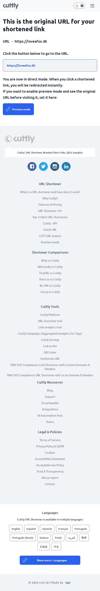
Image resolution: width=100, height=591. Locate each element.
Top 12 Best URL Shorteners (50, 217)
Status (50, 421)
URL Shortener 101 (50, 210)
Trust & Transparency (50, 471)
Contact (50, 484)
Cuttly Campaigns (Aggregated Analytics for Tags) (50, 333)
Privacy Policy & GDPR (50, 446)
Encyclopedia (50, 403)
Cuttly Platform (50, 314)
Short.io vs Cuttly (50, 279)
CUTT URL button (50, 236)
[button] (91, 5)
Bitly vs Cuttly (50, 260)
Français (63, 529)
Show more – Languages (52, 560)
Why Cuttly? (50, 198)
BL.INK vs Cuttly (50, 285)
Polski (58, 537)
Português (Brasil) (22, 537)
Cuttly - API (50, 223)
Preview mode (21, 109)
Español (31, 529)
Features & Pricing (50, 204)
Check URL (50, 229)
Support (50, 396)
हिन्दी (84, 537)
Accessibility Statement (50, 459)
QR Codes (50, 352)
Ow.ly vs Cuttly (50, 292)
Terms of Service (50, 440)
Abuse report (50, 477)
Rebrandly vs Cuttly (50, 266)
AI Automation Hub (50, 415)
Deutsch (47, 529)
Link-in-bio (50, 346)
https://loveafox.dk (21, 65)
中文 (56, 546)
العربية (71, 537)
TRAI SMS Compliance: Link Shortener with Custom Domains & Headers (50, 367)
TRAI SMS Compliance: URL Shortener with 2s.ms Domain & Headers (50, 375)
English (16, 529)
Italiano (44, 537)
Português (81, 529)
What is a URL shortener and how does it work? (50, 192)
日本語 (43, 546)
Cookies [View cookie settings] (50, 452)
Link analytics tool (50, 327)
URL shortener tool (50, 321)
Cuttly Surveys (50, 339)
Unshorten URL (50, 358)
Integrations (50, 409)
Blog (50, 390)
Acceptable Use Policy (50, 465)
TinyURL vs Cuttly (50, 273)
